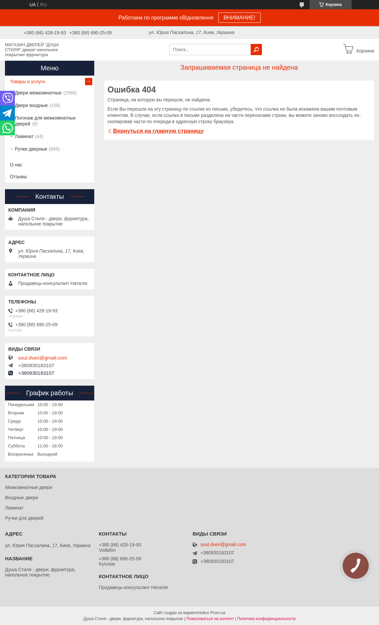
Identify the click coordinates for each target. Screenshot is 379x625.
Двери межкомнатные (38, 92)
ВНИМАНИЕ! (239, 17)
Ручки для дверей (24, 518)
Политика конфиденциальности (266, 618)
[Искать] (256, 49)
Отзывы (18, 176)
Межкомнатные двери (28, 487)
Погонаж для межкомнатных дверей (45, 120)
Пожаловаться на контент (210, 618)
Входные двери (21, 497)
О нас (16, 164)
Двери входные (31, 105)
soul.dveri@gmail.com (42, 358)
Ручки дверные (31, 149)
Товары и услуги (27, 81)
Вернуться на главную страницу (158, 131)
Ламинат (24, 136)
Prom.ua (217, 612)
